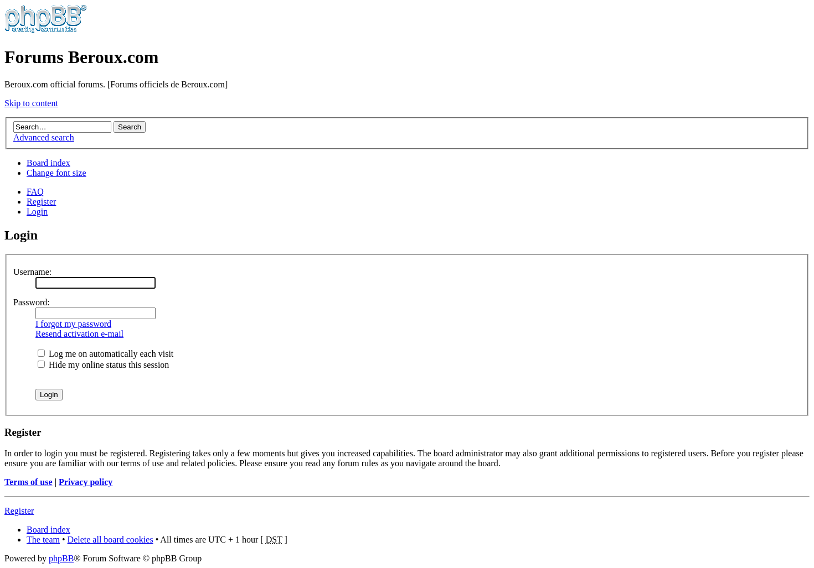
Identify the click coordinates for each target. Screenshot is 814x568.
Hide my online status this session (103, 364)
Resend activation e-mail (79, 333)
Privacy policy (85, 482)
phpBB (61, 558)
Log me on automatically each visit (105, 353)
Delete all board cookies (110, 539)
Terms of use (28, 482)
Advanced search (43, 137)
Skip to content (31, 103)
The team (43, 539)
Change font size (56, 173)
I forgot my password (73, 324)
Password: (31, 302)
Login (37, 211)
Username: (32, 272)
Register (41, 201)
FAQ (35, 191)
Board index (48, 163)
